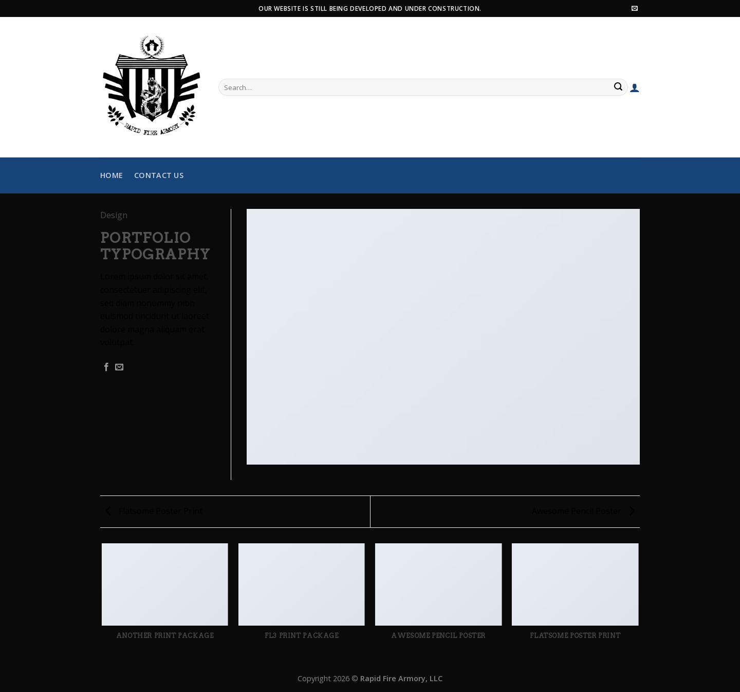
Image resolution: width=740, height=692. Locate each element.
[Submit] (618, 87)
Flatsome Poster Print (153, 511)
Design (113, 215)
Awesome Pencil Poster (583, 511)
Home (111, 175)
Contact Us (158, 175)
